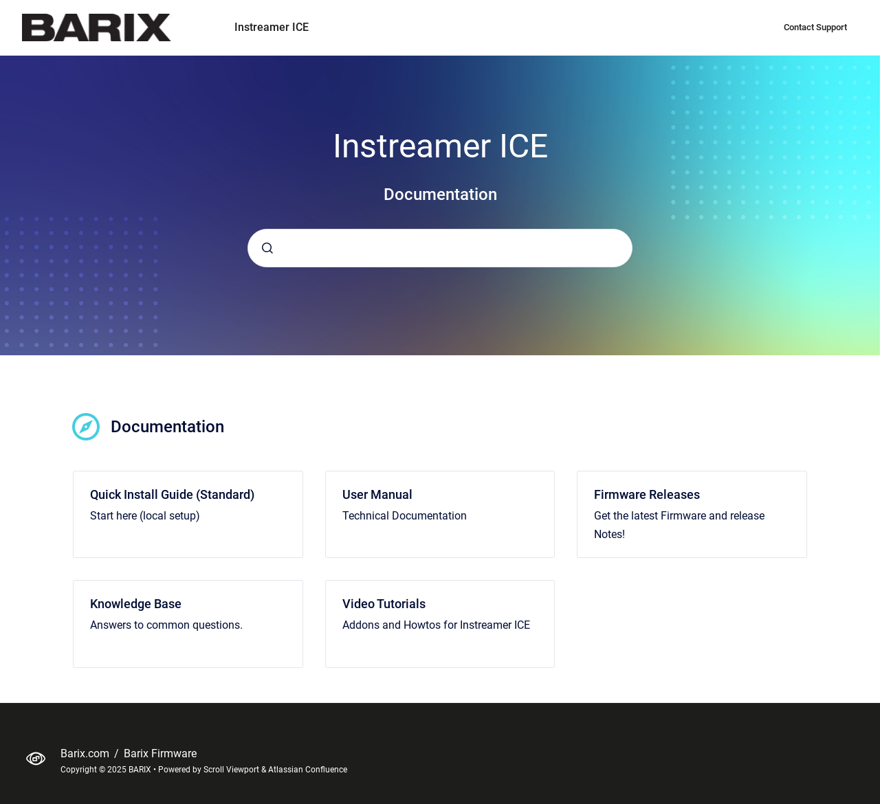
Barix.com (86, 753)
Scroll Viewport (232, 769)
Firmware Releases (647, 494)
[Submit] (267, 248)
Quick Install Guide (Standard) (172, 494)
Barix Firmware (160, 753)
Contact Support (815, 27)
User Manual (377, 494)
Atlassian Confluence (307, 769)
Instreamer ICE (271, 27)
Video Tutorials (384, 603)
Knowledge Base (136, 603)
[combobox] (440, 248)
